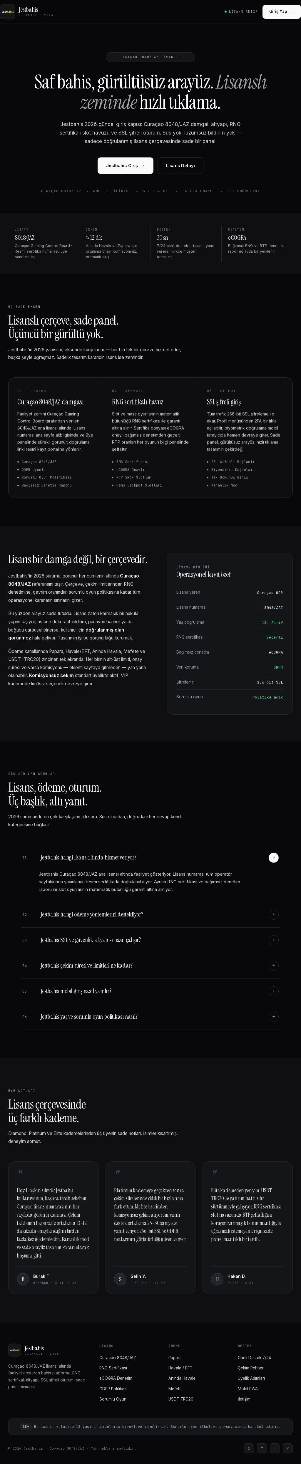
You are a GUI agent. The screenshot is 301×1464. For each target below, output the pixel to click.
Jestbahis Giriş (125, 165)
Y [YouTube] (288, 1448)
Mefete (175, 1388)
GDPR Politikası (113, 1388)
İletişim (244, 1399)
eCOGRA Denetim (115, 1378)
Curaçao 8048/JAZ (117, 1357)
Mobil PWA (248, 1388)
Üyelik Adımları (251, 1378)
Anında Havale (181, 1378)
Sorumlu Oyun (112, 1399)
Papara (175, 1357)
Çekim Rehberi (251, 1368)
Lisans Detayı (180, 165)
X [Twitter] (249, 1448)
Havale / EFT (180, 1368)
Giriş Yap (281, 11)
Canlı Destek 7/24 (254, 1357)
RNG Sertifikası (113, 1368)
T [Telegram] (262, 1448)
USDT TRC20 (180, 1399)
